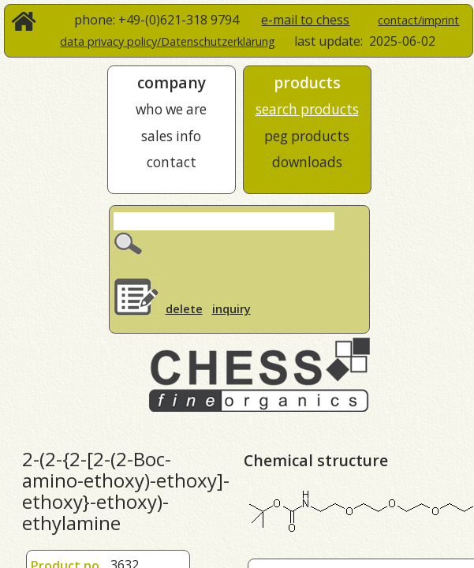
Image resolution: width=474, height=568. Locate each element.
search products (307, 109)
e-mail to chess (305, 19)
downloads (307, 162)
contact (171, 162)
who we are (171, 109)
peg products (306, 136)
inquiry (231, 308)
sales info (171, 136)
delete (184, 308)
